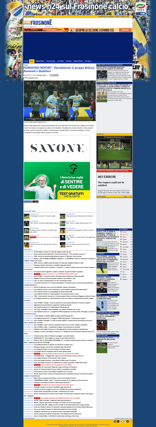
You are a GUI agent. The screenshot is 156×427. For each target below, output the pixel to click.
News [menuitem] (31, 61)
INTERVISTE (100, 254)
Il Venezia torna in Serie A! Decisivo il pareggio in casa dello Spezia (54, 336)
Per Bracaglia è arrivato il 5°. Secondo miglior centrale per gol (52, 252)
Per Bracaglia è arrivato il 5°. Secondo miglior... (43, 216)
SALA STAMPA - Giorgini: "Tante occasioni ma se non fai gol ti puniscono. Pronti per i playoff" (62, 303)
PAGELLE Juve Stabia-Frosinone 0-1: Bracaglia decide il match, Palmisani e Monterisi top (61, 329)
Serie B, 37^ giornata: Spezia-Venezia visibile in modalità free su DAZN (55, 369)
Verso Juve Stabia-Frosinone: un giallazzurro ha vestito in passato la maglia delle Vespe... (61, 362)
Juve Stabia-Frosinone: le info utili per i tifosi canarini (50, 358)
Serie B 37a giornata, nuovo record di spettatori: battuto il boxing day (54, 287)
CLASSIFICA (124, 229)
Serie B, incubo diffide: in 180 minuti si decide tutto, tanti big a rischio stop (56, 416)
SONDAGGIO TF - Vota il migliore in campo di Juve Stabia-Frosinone (54, 338)
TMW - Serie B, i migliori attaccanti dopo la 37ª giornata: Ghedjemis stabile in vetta (58, 263)
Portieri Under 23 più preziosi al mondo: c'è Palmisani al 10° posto (54, 391)
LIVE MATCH (101, 229)
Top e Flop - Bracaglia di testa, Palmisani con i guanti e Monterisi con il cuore (57, 309)
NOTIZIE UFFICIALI (102, 275)
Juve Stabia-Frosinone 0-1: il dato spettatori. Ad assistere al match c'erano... (57, 294)
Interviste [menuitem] (69, 61)
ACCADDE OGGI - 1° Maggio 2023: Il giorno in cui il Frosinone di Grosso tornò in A (59, 356)
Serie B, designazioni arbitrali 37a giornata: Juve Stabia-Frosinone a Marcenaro (57, 414)
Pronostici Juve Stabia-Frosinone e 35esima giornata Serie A (52, 382)
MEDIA (99, 294)
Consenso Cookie (119, 418)
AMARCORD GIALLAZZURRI (105, 312)
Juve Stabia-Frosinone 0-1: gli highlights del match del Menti (52, 292)
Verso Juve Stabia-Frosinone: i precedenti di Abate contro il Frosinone (55, 360)
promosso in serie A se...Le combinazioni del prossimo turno (55, 274)
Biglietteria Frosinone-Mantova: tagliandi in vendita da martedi (52, 305)
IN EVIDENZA (101, 83)
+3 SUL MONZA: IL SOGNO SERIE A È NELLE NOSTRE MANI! (52, 316)
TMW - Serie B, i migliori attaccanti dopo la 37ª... (79, 223)
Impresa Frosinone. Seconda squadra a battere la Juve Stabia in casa (54, 278)
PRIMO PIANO (101, 65)
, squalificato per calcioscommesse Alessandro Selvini (54, 385)
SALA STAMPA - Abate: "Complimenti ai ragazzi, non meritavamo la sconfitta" (57, 327)
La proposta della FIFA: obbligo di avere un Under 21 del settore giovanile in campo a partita (61, 405)
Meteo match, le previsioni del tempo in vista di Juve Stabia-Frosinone (55, 378)
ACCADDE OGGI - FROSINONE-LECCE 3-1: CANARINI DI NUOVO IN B (107, 316)
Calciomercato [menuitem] (50, 61)
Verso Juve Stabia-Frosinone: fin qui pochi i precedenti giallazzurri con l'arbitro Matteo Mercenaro (63, 407)
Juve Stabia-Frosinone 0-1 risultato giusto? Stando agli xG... (52, 307)
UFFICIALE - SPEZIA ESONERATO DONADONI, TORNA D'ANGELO (105, 279)
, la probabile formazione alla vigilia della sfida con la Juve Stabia (57, 398)
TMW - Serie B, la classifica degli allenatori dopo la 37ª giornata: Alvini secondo (58, 256)
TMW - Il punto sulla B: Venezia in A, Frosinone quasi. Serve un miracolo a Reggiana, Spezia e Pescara (64, 296)
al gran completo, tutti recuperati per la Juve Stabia (53, 365)
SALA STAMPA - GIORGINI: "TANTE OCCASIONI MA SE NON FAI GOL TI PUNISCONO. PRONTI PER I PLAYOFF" (107, 258)
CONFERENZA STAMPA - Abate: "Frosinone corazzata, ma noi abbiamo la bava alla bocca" (61, 380)
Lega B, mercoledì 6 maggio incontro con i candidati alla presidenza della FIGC (57, 389)
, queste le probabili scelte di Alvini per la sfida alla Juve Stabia (56, 353)
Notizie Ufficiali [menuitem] (78, 61)
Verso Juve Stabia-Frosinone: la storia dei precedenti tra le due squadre (55, 409)
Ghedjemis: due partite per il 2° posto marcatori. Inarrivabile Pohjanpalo (55, 411)
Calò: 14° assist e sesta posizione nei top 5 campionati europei (53, 280)
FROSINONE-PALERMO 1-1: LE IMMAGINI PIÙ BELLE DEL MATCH (107, 339)
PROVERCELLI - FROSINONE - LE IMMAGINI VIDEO (107, 297)
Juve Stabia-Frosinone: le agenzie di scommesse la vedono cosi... (53, 344)
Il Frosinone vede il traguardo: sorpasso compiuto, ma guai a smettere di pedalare (58, 271)
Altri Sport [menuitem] (88, 61)
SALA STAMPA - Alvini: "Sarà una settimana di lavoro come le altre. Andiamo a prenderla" (61, 325)
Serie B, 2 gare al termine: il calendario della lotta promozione (52, 400)
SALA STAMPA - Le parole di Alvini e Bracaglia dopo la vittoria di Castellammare (58, 276)
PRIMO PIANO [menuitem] (40, 61)
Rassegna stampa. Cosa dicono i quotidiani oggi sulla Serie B (52, 265)
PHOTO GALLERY (102, 335)
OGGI (125, 196)
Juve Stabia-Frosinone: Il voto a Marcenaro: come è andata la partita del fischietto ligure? (61, 289)
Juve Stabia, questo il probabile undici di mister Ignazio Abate (52, 351)
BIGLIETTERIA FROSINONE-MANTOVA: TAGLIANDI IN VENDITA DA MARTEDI (110, 68)
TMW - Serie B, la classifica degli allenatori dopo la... (44, 223)
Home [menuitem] (26, 61)
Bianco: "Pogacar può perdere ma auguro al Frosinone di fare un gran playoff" (57, 402)
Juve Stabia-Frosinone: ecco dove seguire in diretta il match (52, 349)
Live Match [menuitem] (60, 61)
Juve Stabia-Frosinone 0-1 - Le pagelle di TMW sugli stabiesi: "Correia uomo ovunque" (60, 318)
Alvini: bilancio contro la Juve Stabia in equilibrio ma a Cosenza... (53, 371)
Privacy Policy (128, 418)
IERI (130, 196)
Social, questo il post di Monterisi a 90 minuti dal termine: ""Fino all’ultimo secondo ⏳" (60, 254)
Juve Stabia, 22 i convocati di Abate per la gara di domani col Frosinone (55, 367)
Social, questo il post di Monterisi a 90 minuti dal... (80, 216)
